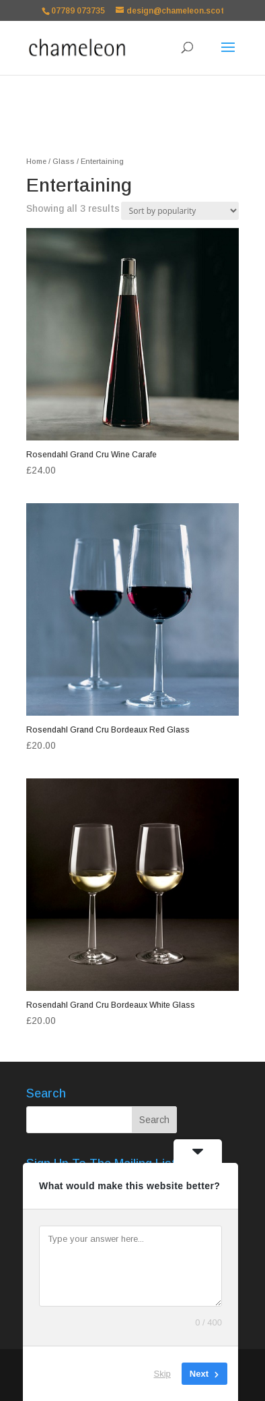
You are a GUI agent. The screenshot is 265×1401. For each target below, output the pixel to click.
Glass (63, 161)
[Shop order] (180, 211)
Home (36, 161)
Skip (162, 1374)
